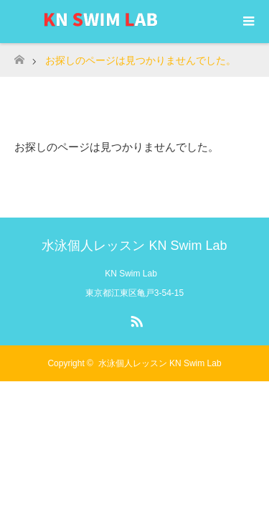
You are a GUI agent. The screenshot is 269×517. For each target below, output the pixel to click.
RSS (135, 319)
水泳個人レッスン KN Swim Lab (134, 245)
